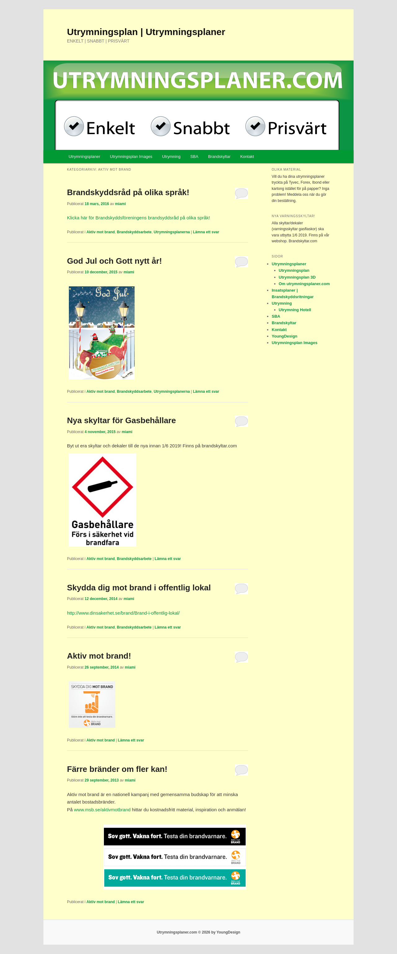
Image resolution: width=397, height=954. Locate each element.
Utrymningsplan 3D (297, 277)
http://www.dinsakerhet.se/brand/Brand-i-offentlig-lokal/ (123, 613)
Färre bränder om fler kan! (117, 769)
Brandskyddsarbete (134, 232)
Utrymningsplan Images (131, 156)
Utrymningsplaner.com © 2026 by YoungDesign (198, 932)
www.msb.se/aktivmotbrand (102, 809)
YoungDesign (284, 336)
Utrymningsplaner (84, 156)
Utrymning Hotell (295, 309)
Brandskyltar (219, 156)
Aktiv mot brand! (99, 656)
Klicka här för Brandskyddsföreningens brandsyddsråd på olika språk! (138, 217)
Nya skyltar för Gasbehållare (121, 420)
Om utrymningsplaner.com (304, 283)
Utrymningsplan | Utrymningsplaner (146, 32)
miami (120, 204)
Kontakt (247, 156)
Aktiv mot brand (101, 232)
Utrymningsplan (294, 270)
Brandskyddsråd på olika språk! (128, 192)
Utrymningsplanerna (172, 232)
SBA (194, 156)
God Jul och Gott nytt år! (114, 261)
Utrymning (171, 156)
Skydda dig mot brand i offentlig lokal (139, 587)
